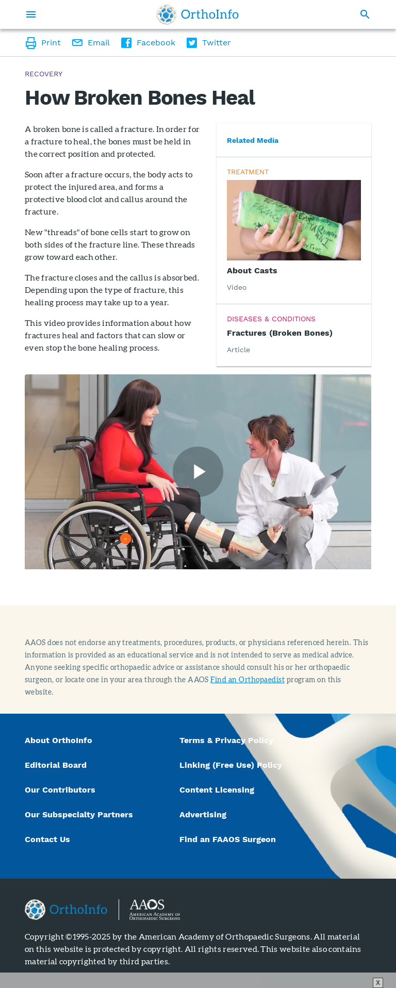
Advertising (202, 814)
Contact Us (47, 839)
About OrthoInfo (58, 740)
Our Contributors (61, 790)
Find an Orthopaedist (247, 679)
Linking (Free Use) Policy (230, 765)
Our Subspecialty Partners (79, 814)
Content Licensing (216, 790)
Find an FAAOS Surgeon (228, 839)
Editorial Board (56, 765)
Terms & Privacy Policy (226, 740)
